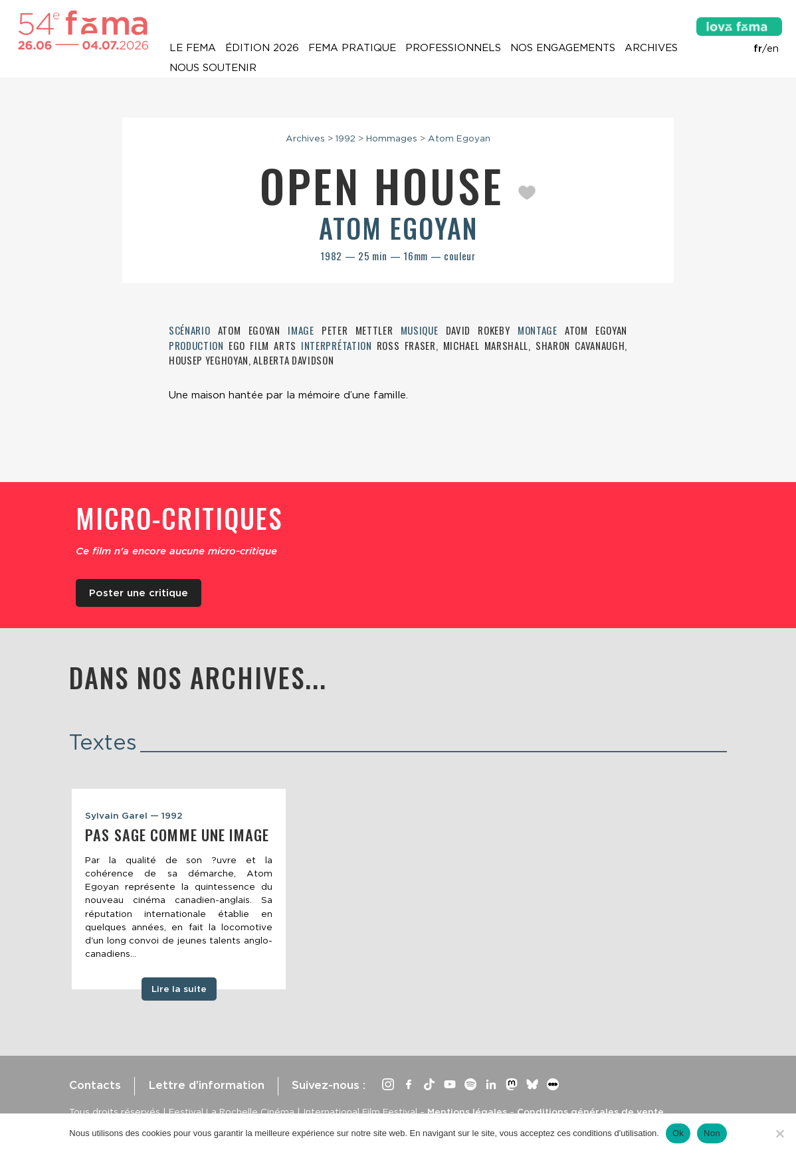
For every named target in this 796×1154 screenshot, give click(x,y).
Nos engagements (562, 48)
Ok (678, 1133)
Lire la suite (179, 988)
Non (712, 1133)
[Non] (779, 1133)
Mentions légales (467, 1111)
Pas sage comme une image (177, 834)
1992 (345, 138)
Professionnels (453, 48)
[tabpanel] (178, 889)
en (773, 48)
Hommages (391, 138)
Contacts (95, 1085)
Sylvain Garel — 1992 (134, 815)
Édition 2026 (262, 48)
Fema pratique (352, 48)
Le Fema (192, 48)
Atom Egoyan (459, 138)
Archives (651, 48)
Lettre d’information (206, 1085)
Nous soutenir (212, 68)
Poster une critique (138, 593)
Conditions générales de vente (590, 1111)
